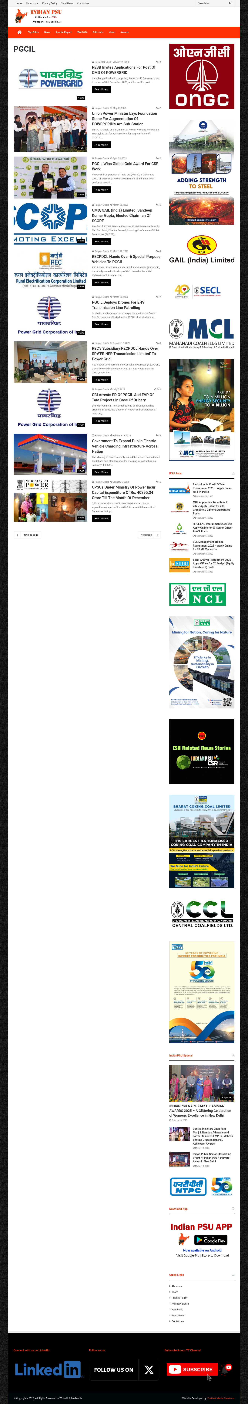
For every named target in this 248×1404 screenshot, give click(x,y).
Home (18, 3)
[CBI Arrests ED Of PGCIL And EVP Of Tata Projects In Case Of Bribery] (50, 408)
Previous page (27, 534)
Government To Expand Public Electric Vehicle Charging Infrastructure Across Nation (125, 446)
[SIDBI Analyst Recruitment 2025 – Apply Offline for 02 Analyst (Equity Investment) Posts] (179, 565)
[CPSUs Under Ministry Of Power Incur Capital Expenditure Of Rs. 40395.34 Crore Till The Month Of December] (50, 501)
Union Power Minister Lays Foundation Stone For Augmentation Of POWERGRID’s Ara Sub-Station (124, 118)
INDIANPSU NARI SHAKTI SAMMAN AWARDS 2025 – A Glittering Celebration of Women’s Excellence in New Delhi (200, 1110)
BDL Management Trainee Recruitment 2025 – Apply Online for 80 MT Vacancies (212, 545)
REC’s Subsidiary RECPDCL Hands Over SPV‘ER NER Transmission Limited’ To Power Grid (125, 353)
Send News (67, 3)
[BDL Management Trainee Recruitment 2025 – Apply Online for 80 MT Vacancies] (179, 547)
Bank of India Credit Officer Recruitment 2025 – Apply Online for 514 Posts (212, 488)
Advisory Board (180, 1303)
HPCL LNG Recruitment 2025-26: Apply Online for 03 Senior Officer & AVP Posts (213, 527)
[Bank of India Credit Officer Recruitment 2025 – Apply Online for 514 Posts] (179, 490)
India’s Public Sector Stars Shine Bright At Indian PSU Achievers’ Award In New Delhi (212, 1158)
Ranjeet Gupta (102, 108)
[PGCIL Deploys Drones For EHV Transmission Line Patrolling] (50, 316)
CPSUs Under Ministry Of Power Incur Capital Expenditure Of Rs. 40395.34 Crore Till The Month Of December (124, 492)
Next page (149, 534)
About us (31, 3)
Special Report (63, 32)
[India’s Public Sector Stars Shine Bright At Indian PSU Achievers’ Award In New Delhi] (179, 1159)
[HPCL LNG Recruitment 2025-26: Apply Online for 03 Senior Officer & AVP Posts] (179, 529)
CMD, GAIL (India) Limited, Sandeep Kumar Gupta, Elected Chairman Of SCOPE (122, 215)
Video (112, 32)
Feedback (177, 1309)
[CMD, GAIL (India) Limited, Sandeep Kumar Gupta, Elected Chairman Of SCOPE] (50, 224)
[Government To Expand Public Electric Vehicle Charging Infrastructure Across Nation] (50, 454)
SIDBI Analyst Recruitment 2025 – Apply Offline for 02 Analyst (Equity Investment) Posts (213, 563)
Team (175, 1291)
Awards (124, 32)
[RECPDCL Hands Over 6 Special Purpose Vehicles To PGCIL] (50, 270)
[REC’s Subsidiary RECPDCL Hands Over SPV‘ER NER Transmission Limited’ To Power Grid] (50, 362)
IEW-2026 (82, 32)
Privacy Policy (49, 3)
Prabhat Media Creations (220, 1398)
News (47, 32)
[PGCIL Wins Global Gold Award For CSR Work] (50, 178)
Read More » (101, 89)
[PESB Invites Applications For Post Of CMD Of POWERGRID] (50, 81)
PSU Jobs (98, 32)
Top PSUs (33, 32)
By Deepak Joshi (103, 62)
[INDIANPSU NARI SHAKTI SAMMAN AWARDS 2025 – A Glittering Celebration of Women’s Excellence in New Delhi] (201, 1083)
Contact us (83, 3)
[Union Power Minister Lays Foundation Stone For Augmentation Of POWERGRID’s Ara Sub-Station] (50, 129)
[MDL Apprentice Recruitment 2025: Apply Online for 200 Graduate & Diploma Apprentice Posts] (179, 508)
